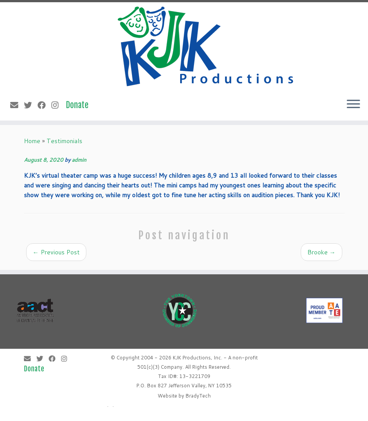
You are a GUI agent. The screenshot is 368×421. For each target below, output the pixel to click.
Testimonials (64, 140)
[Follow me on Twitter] (31, 105)
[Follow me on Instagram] (57, 105)
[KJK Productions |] (206, 46)
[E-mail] (17, 105)
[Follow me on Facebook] (44, 105)
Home (32, 140)
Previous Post (56, 252)
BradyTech (198, 395)
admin (79, 160)
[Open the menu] (353, 104)
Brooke (321, 252)
